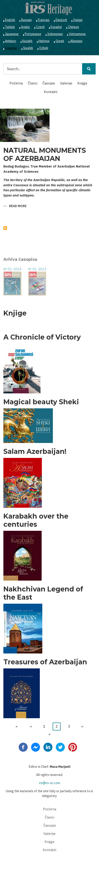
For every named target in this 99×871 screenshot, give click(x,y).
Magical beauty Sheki (41, 402)
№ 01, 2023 (37, 269)
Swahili (28, 48)
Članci (32, 83)
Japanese (12, 34)
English (10, 20)
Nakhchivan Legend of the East (43, 593)
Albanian (76, 41)
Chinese (73, 27)
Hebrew (44, 41)
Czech (40, 27)
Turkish (10, 27)
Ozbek (43, 48)
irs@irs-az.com (49, 783)
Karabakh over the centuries (35, 520)
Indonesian (55, 34)
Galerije (66, 83)
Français (44, 20)
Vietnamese (77, 34)
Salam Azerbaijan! (34, 451)
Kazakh (27, 41)
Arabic (25, 27)
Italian (78, 20)
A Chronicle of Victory (42, 337)
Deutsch (61, 20)
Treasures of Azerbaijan (45, 662)
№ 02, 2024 (12, 269)
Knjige (82, 83)
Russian (26, 20)
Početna (16, 83)
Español (56, 27)
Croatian (11, 48)
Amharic (10, 41)
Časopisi (49, 83)
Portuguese (33, 34)
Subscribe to (5, 228)
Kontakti (50, 92)
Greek (60, 41)
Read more (18, 206)
